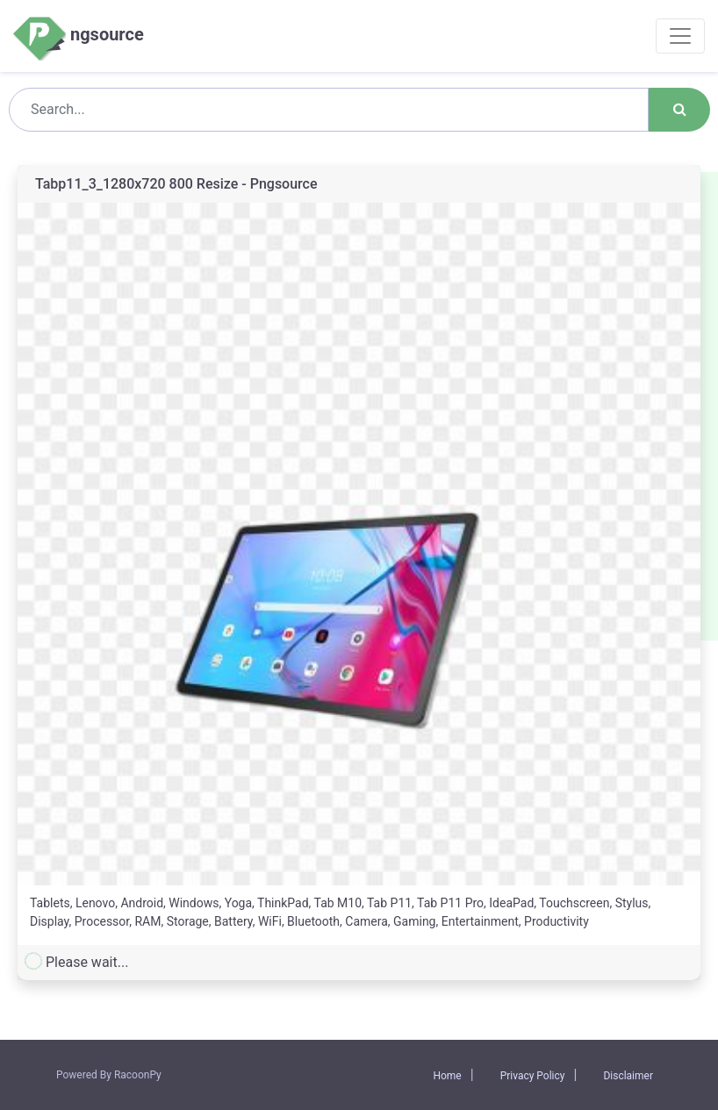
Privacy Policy (532, 1076)
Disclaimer (628, 1076)
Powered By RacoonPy (109, 1075)
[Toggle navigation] (680, 36)
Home (447, 1076)
